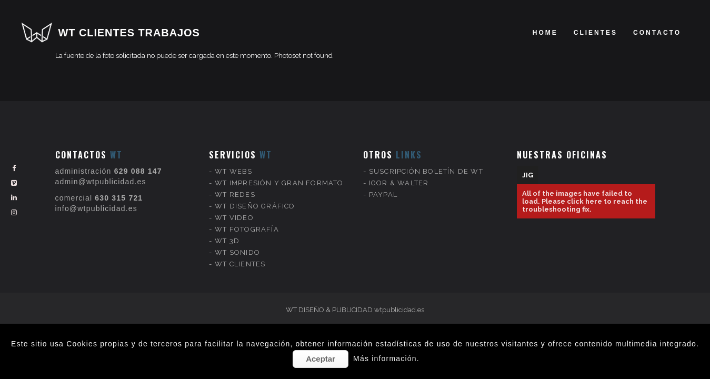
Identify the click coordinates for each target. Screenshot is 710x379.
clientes (595, 32)
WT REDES (235, 187)
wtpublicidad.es (399, 310)
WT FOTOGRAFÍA (247, 222)
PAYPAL (383, 187)
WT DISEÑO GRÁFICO (255, 199)
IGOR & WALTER (399, 175)
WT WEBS (233, 164)
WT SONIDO (237, 245)
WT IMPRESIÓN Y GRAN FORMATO (279, 175)
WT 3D (227, 233)
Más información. (386, 358)
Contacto (657, 32)
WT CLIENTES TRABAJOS (129, 32)
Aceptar (320, 358)
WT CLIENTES (240, 257)
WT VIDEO (234, 210)
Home (545, 32)
